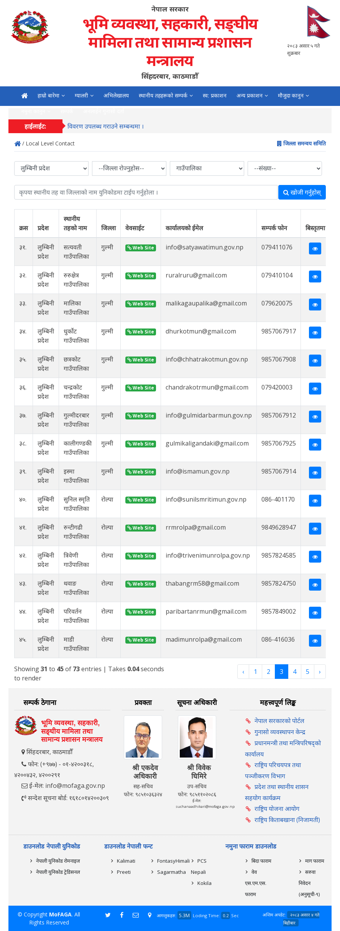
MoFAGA (60, 914)
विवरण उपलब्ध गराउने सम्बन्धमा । (105, 129)
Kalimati (126, 860)
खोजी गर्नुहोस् (302, 192)
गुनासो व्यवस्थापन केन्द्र (280, 732)
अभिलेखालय (116, 95)
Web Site (140, 247)
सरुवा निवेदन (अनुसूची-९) (309, 883)
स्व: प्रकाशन (215, 95)
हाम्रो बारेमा (48, 95)
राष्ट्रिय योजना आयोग (277, 808)
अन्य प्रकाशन (250, 95)
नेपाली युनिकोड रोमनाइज (58, 860)
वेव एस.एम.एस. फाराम (255, 883)
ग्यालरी (81, 95)
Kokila (204, 883)
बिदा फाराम (261, 860)
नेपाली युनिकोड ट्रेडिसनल (58, 871)
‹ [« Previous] (243, 671)
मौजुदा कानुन (291, 95)
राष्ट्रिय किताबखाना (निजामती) (287, 819)
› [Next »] (320, 671)
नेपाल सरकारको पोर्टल (279, 720)
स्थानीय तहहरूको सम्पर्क (163, 95)
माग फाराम (314, 860)
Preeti (124, 871)
